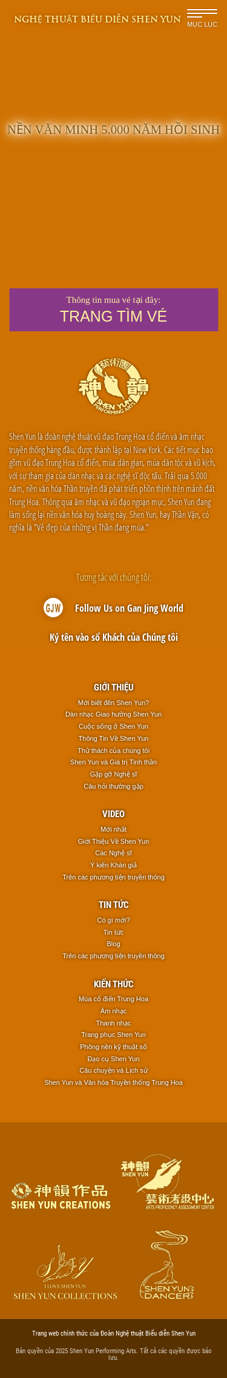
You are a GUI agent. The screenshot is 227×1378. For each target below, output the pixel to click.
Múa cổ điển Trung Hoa (113, 998)
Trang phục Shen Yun (113, 1034)
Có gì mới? (113, 920)
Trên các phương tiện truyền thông (113, 877)
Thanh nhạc (113, 1023)
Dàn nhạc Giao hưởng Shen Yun (113, 714)
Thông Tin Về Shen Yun (114, 738)
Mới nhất (113, 829)
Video (113, 813)
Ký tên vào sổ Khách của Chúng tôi (114, 637)
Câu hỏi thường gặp (113, 786)
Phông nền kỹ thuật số (113, 1046)
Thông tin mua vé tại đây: (113, 310)
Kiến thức (114, 984)
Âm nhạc (113, 1011)
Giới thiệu (114, 687)
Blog (113, 943)
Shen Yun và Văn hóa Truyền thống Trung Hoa (113, 1082)
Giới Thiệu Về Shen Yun (114, 841)
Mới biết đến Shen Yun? (113, 702)
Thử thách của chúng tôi (113, 750)
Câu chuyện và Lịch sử (113, 1070)
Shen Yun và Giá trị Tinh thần (113, 762)
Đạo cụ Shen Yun (113, 1058)
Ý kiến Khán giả (113, 865)
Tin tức (114, 904)
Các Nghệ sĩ (113, 852)
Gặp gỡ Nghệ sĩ (113, 774)
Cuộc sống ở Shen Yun (113, 726)
